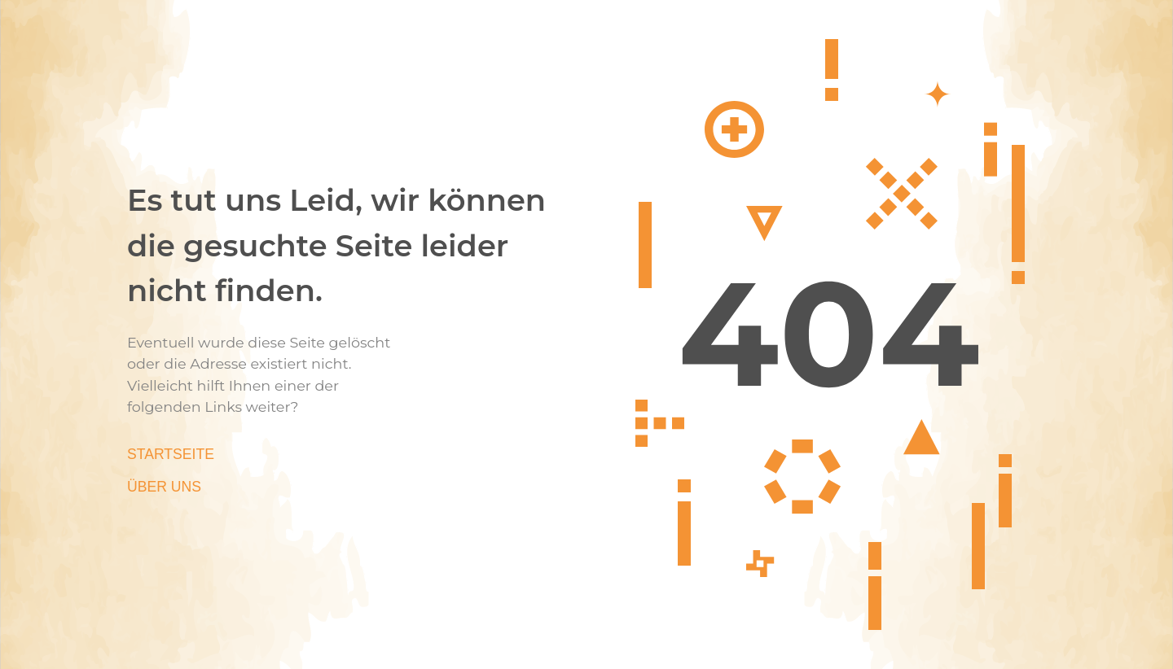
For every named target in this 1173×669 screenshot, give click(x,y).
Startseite (170, 454)
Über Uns (164, 487)
